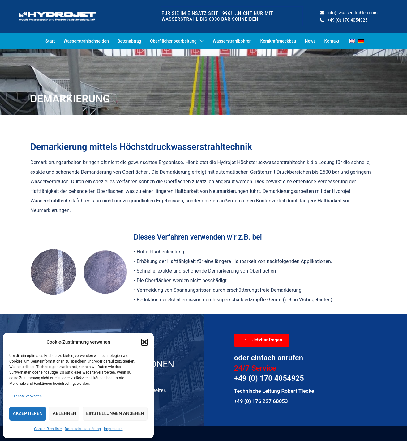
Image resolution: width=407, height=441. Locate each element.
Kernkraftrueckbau (278, 41)
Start (50, 41)
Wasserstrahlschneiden (86, 41)
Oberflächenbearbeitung (173, 41)
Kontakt (332, 41)
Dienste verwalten (27, 396)
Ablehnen (64, 413)
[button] (144, 342)
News (310, 41)
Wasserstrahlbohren (232, 41)
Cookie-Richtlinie (48, 429)
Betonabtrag (129, 41)
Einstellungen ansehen (115, 413)
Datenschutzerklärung (83, 429)
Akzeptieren (28, 413)
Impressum (113, 429)
